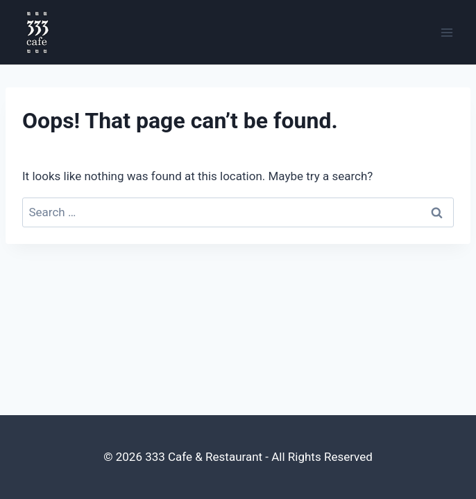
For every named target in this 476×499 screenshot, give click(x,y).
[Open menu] (446, 32)
